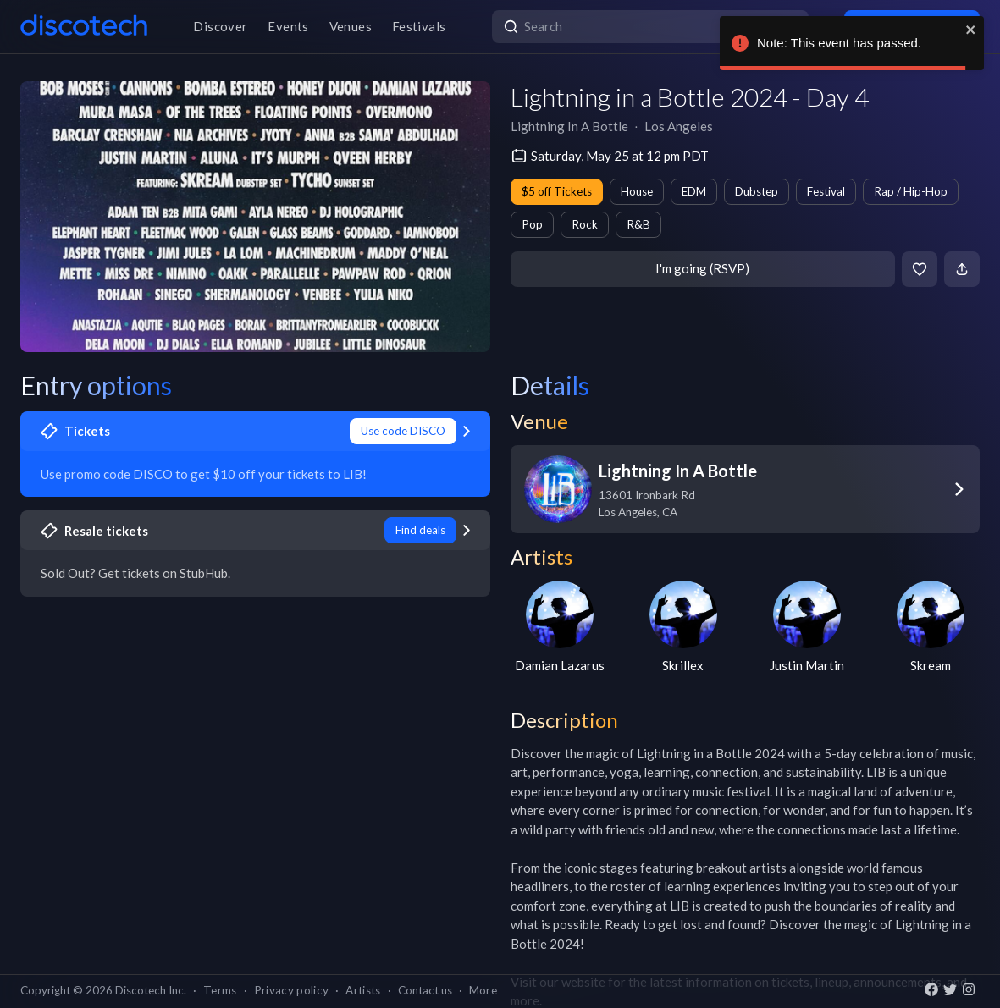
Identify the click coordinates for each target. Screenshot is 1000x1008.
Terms (220, 990)
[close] (971, 29)
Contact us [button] (425, 990)
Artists (362, 990)
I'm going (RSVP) (702, 268)
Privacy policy (291, 990)
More (483, 990)
